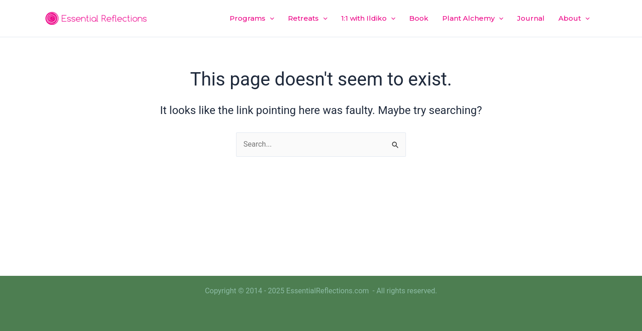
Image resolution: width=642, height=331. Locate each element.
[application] (269, 18)
